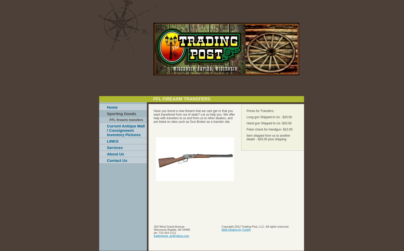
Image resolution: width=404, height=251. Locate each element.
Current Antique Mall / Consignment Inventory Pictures (126, 130)
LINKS (113, 141)
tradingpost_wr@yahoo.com (171, 235)
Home (112, 107)
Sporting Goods (121, 113)
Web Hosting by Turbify (236, 229)
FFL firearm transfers (126, 120)
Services (115, 147)
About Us (115, 154)
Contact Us (117, 160)
